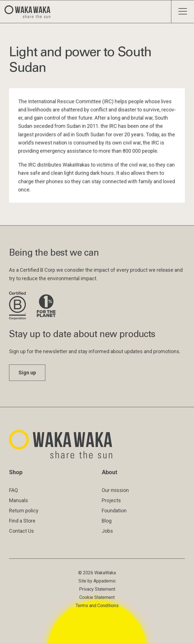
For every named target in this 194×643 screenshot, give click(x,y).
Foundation (114, 510)
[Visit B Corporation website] (18, 306)
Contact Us (21, 531)
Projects (111, 500)
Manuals (18, 500)
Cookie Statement (97, 597)
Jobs (107, 531)
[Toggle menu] (182, 11)
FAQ (13, 490)
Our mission (115, 490)
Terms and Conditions (97, 605)
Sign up (27, 373)
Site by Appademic (97, 581)
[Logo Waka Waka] (29, 11)
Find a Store (22, 521)
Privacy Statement (97, 589)
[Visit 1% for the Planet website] (46, 306)
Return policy (24, 510)
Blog (107, 521)
